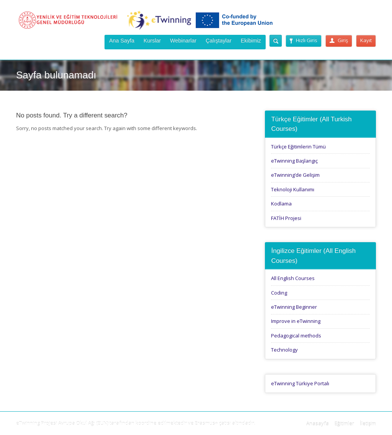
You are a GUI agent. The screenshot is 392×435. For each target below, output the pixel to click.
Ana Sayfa (121, 40)
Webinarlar (183, 40)
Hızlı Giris (303, 40)
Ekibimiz (251, 40)
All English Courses (293, 278)
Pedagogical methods (296, 335)
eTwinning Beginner (294, 306)
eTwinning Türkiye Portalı (300, 383)
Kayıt (366, 40)
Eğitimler (344, 423)
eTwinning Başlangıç (294, 160)
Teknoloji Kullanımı (292, 189)
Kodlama (281, 203)
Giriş (339, 40)
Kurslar (152, 40)
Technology (284, 349)
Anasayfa (317, 423)
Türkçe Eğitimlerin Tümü (298, 146)
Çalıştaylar (219, 40)
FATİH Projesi (286, 218)
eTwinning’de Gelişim (295, 174)
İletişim (368, 423)
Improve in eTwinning (295, 321)
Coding (279, 292)
